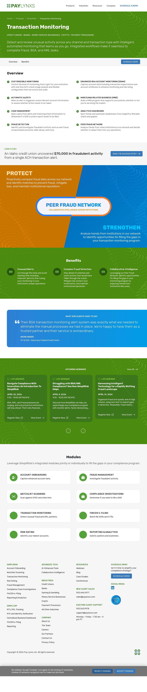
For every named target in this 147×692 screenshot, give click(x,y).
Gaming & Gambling (51, 593)
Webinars (80, 568)
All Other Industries (50, 610)
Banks (44, 589)
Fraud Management (16, 585)
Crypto (45, 601)
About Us (46, 621)
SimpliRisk (32, 18)
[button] (71, 431)
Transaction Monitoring (17, 577)
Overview (13, 62)
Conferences (82, 581)
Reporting (11, 633)
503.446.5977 (82, 593)
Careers (45, 630)
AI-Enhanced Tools (50, 568)
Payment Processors (51, 605)
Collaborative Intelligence (53, 573)
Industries (83, 6)
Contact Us (47, 638)
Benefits (26, 62)
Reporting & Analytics (17, 601)
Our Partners (47, 634)
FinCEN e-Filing (14, 597)
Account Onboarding (16, 568)
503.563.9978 (82, 609)
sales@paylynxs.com (85, 597)
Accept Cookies (125, 671)
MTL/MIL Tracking (15, 613)
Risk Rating (12, 581)
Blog (78, 573)
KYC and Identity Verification (20, 617)
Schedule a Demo (129, 6)
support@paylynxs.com (87, 613)
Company (111, 6)
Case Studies (82, 577)
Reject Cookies (102, 671)
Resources (97, 6)
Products (70, 6)
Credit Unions (48, 584)
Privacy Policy (48, 643)
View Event (37, 415)
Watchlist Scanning (15, 573)
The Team (46, 626)
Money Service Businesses (54, 597)
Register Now (15, 415)
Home (9, 18)
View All (132, 369)
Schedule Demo (121, 576)
